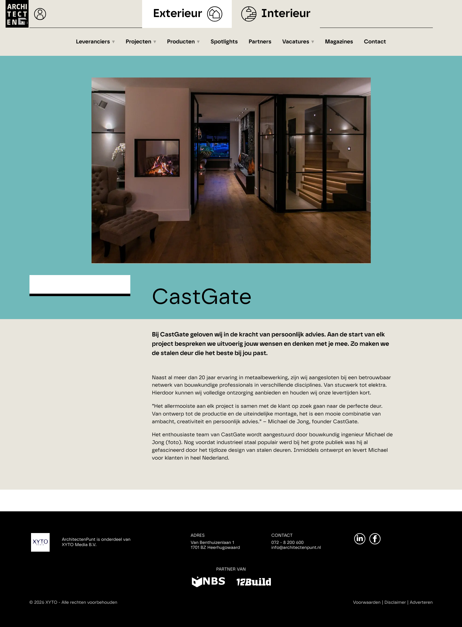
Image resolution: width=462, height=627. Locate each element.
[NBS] (208, 582)
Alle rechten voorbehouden (89, 602)
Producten (181, 42)
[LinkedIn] (359, 539)
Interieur (286, 14)
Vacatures (295, 42)
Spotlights (224, 42)
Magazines (339, 42)
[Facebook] (375, 539)
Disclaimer (395, 602)
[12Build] (253, 582)
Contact (375, 42)
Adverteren (421, 602)
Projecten (138, 42)
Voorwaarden (367, 602)
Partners (260, 42)
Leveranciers (93, 42)
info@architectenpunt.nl (296, 547)
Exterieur (177, 14)
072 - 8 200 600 (287, 542)
